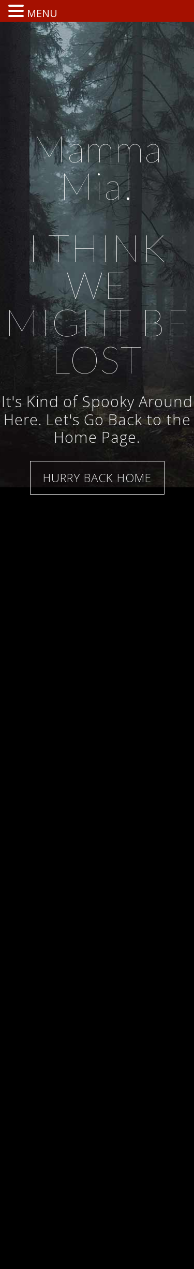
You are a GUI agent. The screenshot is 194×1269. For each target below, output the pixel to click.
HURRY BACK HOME (97, 478)
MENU (42, 13)
